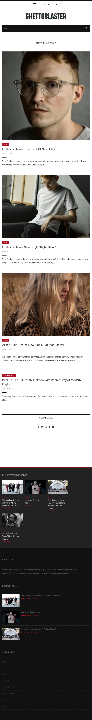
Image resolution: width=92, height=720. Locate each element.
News (49, 497)
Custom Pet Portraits (10, 448)
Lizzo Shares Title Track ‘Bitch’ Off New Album (11, 536)
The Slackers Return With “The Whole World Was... (42, 595)
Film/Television (8, 687)
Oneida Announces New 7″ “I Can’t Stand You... (40, 629)
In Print (5, 700)
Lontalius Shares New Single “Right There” (29, 247)
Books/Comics (8, 693)
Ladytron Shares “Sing (30, 612)
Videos (4, 497)
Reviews (5, 681)
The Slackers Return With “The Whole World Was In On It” (10, 503)
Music (6, 144)
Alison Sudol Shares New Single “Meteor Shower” (34, 345)
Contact (5, 706)
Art (3, 668)
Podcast (5, 674)
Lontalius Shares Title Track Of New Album (29, 149)
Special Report (9, 375)
